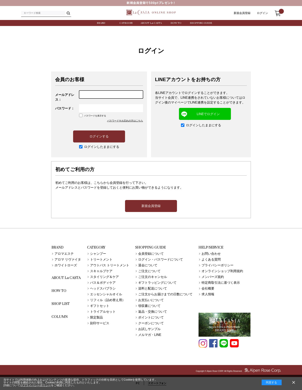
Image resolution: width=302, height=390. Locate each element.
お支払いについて (151, 300)
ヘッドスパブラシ (103, 288)
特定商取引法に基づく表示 (221, 282)
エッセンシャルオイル (106, 294)
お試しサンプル (149, 329)
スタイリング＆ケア (104, 277)
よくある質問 (211, 259)
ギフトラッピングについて (157, 282)
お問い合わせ (211, 253)
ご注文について (149, 271)
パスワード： (64, 108)
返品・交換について (152, 311)
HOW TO (176, 23)
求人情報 (208, 294)
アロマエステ (64, 253)
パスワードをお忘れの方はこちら (125, 120)
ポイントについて (151, 317)
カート (277, 12)
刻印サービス (99, 323)
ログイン (262, 13)
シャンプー (98, 253)
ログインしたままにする (99, 146)
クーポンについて (151, 323)
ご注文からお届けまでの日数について (165, 294)
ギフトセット (99, 305)
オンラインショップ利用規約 (222, 271)
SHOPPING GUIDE (201, 23)
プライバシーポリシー (217, 265)
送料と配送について (152, 288)
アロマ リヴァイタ (68, 259)
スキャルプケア (101, 271)
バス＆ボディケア (103, 282)
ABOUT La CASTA (151, 23)
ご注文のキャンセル (152, 277)
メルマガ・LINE (149, 334)
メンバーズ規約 (213, 277)
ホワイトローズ (66, 265)
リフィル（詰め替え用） (107, 300)
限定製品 (96, 317)
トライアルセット (103, 311)
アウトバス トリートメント (109, 265)
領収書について (149, 305)
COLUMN (60, 316)
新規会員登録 (242, 13)
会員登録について (151, 253)
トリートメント (101, 259)
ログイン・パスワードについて (160, 259)
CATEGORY (126, 23)
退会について (147, 265)
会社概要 (208, 288)
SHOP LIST (61, 303)
